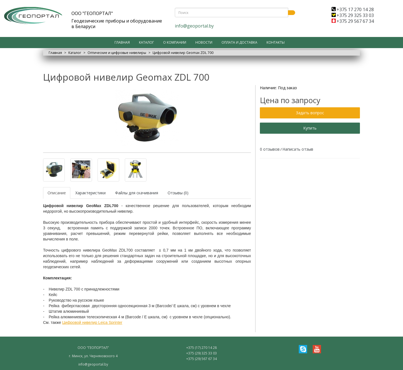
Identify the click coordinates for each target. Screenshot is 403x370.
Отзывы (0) (178, 192)
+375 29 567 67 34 (353, 21)
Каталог (146, 42)
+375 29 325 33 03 (353, 15)
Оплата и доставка (239, 42)
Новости (203, 42)
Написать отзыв (297, 149)
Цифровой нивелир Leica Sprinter (92, 322)
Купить (310, 128)
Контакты (276, 42)
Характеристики (90, 192)
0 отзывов (270, 149)
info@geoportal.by (194, 26)
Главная (122, 42)
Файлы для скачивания (136, 192)
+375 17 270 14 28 (353, 9)
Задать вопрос (310, 112)
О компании (174, 42)
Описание (57, 192)
